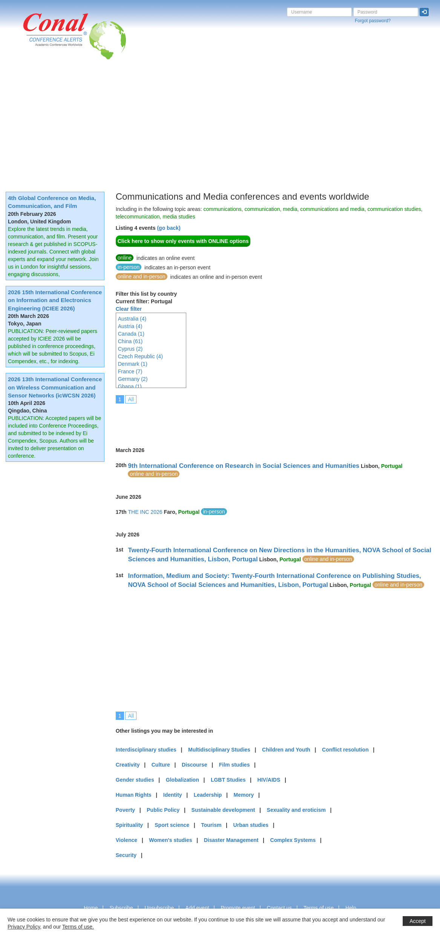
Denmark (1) (132, 364)
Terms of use (319, 908)
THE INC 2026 (145, 512)
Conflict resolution (345, 750)
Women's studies (170, 840)
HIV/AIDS (269, 780)
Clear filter (129, 309)
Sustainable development (223, 810)
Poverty (125, 810)
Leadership (208, 795)
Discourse (194, 765)
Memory (244, 795)
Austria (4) (130, 326)
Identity (172, 795)
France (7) (130, 371)
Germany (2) (133, 379)
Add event (197, 908)
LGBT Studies (228, 780)
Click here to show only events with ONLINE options (183, 241)
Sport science (172, 825)
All (131, 399)
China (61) (130, 341)
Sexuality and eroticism (296, 810)
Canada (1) (131, 334)
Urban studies (250, 825)
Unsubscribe (159, 908)
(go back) (168, 228)
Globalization (182, 780)
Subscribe (121, 908)
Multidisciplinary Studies (219, 750)
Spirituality (129, 825)
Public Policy (163, 810)
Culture (161, 765)
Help (350, 908)
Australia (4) (132, 319)
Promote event (238, 908)
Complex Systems (293, 840)
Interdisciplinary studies (146, 750)
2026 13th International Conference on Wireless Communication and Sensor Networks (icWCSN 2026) (55, 387)
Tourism (211, 825)
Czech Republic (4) (140, 356)
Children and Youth (286, 750)
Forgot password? (373, 20)
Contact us (279, 908)
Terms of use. (78, 927)
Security (126, 855)
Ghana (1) (130, 386)
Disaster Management (231, 840)
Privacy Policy (24, 927)
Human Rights (134, 795)
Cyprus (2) (130, 349)
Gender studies (135, 780)
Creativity (128, 765)
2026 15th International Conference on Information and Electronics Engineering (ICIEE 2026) (55, 300)
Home (91, 908)
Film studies (234, 765)
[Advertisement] (220, 116)
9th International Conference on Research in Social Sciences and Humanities (243, 465)
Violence (126, 840)
